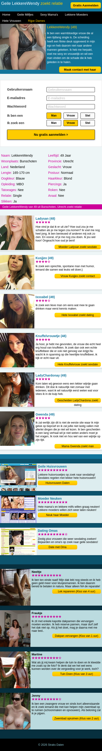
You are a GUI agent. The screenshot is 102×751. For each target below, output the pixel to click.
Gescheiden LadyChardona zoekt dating (77, 401)
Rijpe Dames (36, 20)
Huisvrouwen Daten (58, 483)
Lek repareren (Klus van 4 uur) (76, 591)
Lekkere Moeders (76, 14)
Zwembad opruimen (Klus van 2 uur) (76, 718)
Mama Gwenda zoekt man (78, 446)
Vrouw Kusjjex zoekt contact (78, 276)
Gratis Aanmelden (86, 5)
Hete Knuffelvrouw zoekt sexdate (78, 364)
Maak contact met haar (80, 69)
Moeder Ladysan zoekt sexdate (78, 247)
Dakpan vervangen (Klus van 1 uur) (76, 635)
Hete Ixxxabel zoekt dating (78, 315)
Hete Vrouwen (11, 20)
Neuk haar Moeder (57, 515)
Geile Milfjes (25, 14)
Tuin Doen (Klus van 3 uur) (76, 674)
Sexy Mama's (49, 14)
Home (6, 14)
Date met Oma (57, 547)
